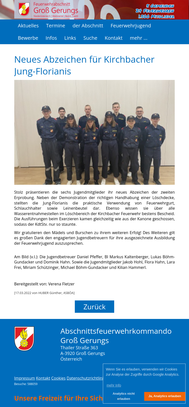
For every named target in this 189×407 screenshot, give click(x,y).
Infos (51, 38)
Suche (90, 38)
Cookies (58, 378)
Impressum (24, 378)
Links (70, 38)
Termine (55, 25)
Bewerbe (28, 38)
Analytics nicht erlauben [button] (124, 396)
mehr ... (138, 38)
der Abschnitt (88, 25)
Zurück (94, 306)
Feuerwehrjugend (130, 25)
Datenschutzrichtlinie (86, 378)
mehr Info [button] (114, 385)
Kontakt (113, 38)
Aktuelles (28, 25)
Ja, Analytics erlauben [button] (164, 396)
